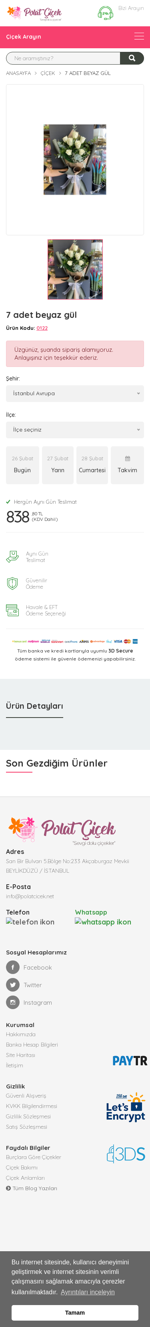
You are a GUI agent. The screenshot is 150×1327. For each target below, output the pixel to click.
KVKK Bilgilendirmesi (31, 1105)
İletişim (14, 1065)
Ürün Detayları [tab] (34, 706)
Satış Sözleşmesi (26, 1126)
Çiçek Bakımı (22, 1167)
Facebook (29, 967)
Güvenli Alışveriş (26, 1095)
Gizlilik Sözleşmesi (28, 1116)
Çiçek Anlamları (25, 1177)
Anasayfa (18, 73)
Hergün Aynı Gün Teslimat (41, 502)
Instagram (29, 1002)
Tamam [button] (75, 1312)
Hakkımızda (21, 1033)
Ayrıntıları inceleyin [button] (88, 1292)
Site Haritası (20, 1054)
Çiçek (47, 73)
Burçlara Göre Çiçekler (33, 1156)
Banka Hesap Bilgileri (32, 1044)
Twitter (24, 984)
